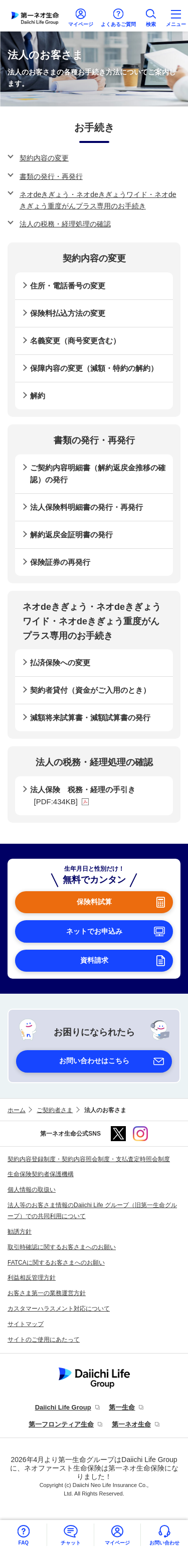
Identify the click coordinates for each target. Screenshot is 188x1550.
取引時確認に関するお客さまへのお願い (62, 1247)
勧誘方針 (20, 1231)
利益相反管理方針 (32, 1277)
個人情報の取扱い (32, 1189)
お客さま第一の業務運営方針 (47, 1293)
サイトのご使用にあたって (44, 1339)
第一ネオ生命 (131, 1424)
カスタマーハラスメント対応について (59, 1308)
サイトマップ (26, 1324)
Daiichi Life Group (63, 1407)
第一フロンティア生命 (61, 1424)
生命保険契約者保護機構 (41, 1174)
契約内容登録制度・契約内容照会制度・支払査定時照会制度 (89, 1159)
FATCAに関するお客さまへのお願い (56, 1262)
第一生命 (122, 1407)
